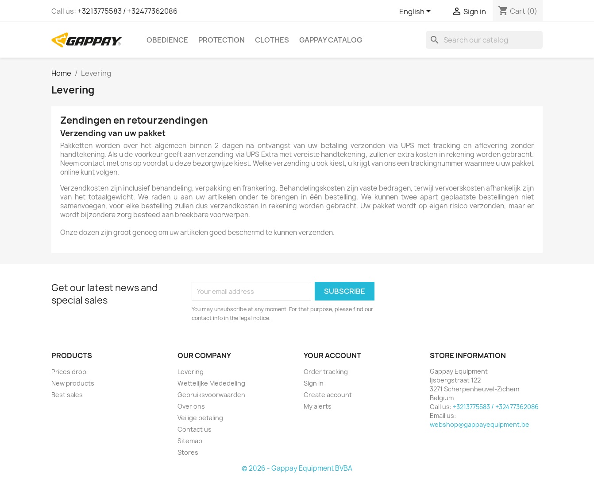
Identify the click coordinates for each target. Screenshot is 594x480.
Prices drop (68, 371)
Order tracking (326, 371)
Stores (187, 452)
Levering (190, 371)
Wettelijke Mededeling (211, 383)
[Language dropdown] (416, 12)
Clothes (272, 40)
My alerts (318, 406)
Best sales (67, 394)
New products (72, 383)
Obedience (167, 40)
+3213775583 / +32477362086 (127, 11)
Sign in (314, 383)
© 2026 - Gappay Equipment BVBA (297, 468)
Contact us (194, 429)
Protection (221, 40)
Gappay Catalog (330, 40)
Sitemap (189, 441)
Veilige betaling (200, 418)
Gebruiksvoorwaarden (211, 394)
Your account (332, 355)
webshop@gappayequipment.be (479, 424)
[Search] (484, 40)
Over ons (191, 406)
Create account (328, 394)
